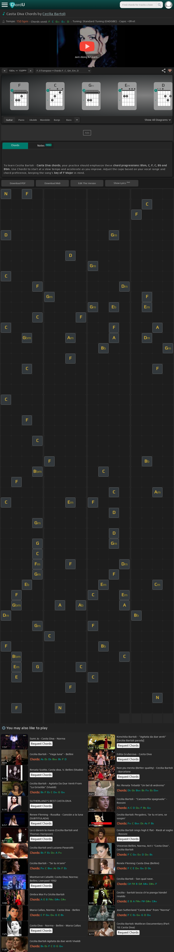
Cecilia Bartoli (53, 14)
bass (69, 120)
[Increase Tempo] (30, 70)
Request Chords (41, 743)
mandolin (45, 120)
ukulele (33, 120)
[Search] (159, 4)
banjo (57, 120)
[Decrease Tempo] (4, 70)
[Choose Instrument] (77, 119)
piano (21, 120)
